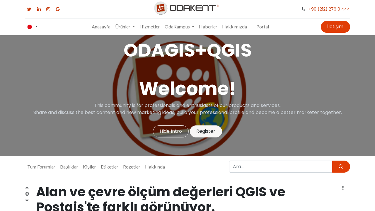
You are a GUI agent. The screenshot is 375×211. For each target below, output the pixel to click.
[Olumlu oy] (27, 188)
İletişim (335, 26)
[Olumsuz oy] (27, 201)
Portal (262, 26)
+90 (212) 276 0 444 (329, 9)
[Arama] (341, 166)
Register (205, 131)
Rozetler (131, 166)
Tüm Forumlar (41, 166)
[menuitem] (101, 27)
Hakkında (155, 166)
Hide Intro (171, 131)
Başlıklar (69, 166)
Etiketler (109, 166)
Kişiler (89, 166)
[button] (343, 188)
